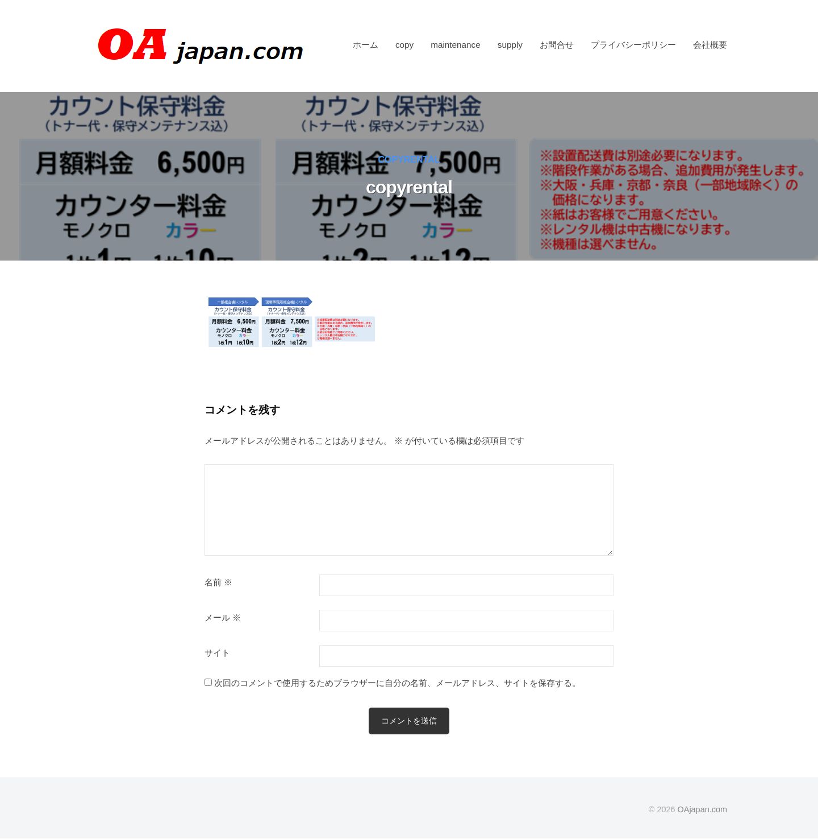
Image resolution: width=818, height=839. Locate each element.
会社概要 (710, 44)
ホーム (365, 44)
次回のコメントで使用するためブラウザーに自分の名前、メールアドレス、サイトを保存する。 (397, 683)
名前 (218, 582)
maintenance (456, 44)
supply (510, 44)
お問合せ (557, 44)
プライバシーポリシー (633, 44)
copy (404, 44)
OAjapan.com (702, 809)
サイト (217, 653)
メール (222, 617)
